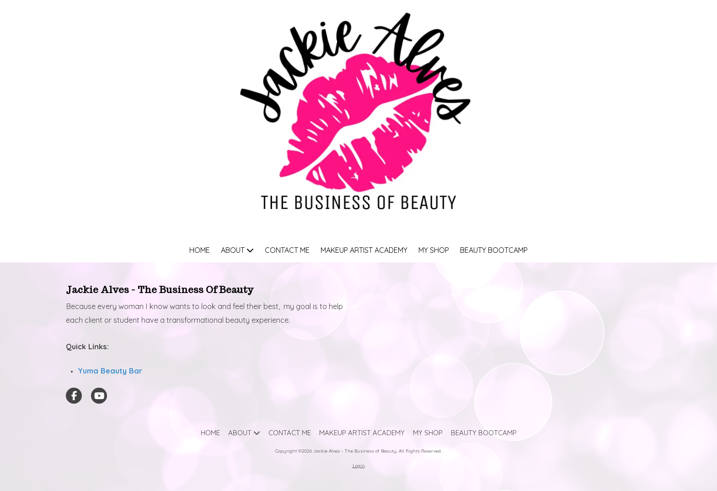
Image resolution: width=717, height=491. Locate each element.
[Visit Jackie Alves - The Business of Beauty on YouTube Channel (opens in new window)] (99, 396)
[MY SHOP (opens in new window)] (434, 250)
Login (359, 466)
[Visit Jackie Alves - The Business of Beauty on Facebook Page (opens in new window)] (74, 396)
